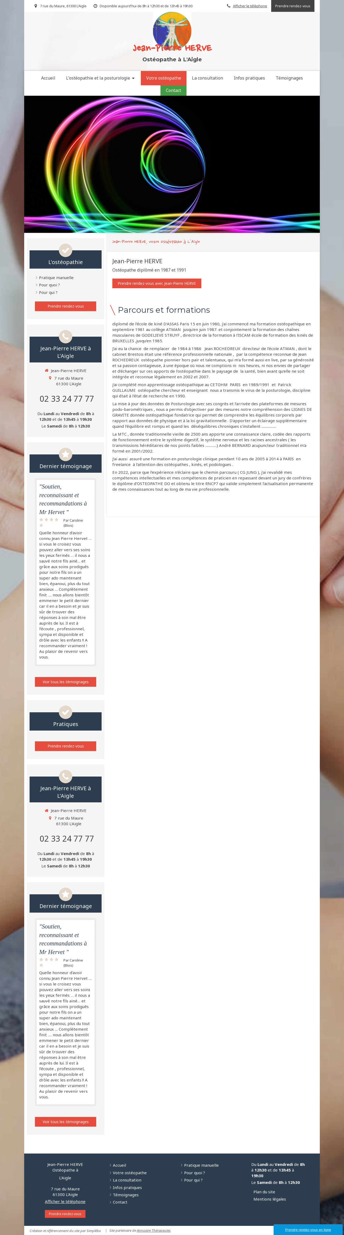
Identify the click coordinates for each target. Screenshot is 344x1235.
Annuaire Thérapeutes (154, 1230)
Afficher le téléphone (250, 5)
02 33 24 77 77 (67, 398)
